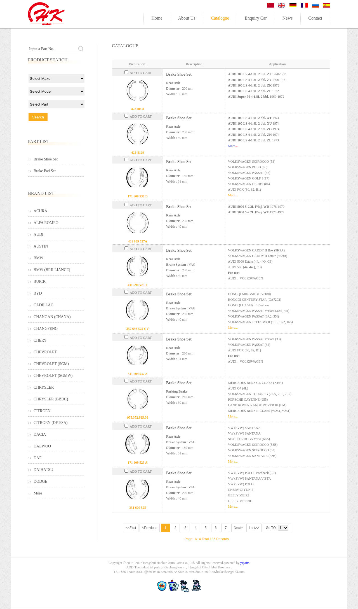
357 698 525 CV (137, 329)
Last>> (254, 528)
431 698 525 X (138, 285)
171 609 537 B (137, 196)
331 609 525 (137, 508)
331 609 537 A (137, 374)
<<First (131, 528)
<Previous (149, 528)
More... (233, 195)
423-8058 (137, 109)
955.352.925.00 (137, 417)
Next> (238, 528)
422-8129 (137, 153)
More (231, 146)
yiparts (244, 563)
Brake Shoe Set (179, 74)
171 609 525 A (137, 463)
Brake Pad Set (45, 171)
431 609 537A (137, 241)
